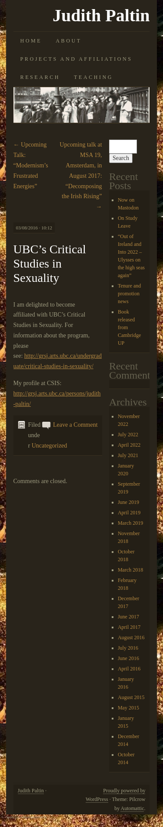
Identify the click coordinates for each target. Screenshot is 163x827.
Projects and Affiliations (76, 59)
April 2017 (129, 627)
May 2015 (128, 708)
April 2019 (129, 513)
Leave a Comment (75, 425)
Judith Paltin (101, 15)
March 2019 (130, 523)
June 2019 (128, 502)
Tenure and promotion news (129, 293)
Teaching (93, 77)
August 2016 (131, 637)
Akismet (54, 817)
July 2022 (128, 434)
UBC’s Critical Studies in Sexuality (49, 263)
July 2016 (128, 648)
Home (31, 41)
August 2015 (131, 697)
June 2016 (128, 658)
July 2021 (128, 455)
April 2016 (129, 669)
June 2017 (128, 617)
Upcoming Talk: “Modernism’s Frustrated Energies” (30, 165)
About (68, 41)
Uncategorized (49, 445)
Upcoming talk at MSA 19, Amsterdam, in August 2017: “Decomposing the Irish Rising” (81, 175)
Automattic (132, 808)
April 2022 (129, 445)
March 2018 (130, 570)
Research (40, 77)
